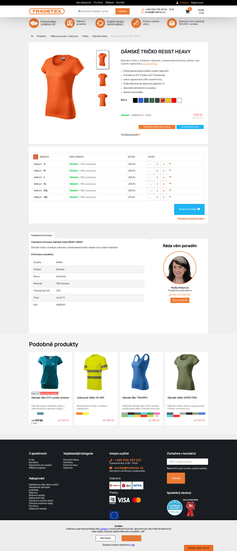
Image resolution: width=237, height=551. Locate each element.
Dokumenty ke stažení (40, 465)
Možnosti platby (37, 495)
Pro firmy (98, 2)
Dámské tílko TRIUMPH (134, 397)
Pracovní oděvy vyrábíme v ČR (48, 22)
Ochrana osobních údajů (41, 503)
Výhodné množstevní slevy (157, 127)
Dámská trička (100, 36)
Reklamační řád (36, 498)
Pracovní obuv (70, 465)
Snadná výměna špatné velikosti (115, 22)
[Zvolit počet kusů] (157, 164)
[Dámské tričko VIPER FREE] (186, 372)
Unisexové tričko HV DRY (90, 397)
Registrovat (197, 2)
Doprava (33, 492)
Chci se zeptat (179, 300)
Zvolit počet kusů (190, 127)
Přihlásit (184, 2)
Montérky (68, 462)
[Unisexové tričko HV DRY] (95, 372)
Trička (85, 36)
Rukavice (68, 468)
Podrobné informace (41, 235)
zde (133, 545)
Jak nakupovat (83, 2)
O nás (31, 459)
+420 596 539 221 (125, 460)
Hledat (123, 11)
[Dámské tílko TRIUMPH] (141, 372)
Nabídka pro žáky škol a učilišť (43, 484)
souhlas (103, 529)
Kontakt (120, 2)
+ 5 (156, 416)
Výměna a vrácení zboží (41, 500)
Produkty (41, 36)
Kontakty (34, 462)
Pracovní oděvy (71, 459)
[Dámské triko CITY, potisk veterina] (50, 372)
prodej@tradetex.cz (126, 468)
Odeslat (176, 478)
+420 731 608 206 (179, 294)
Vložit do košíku (189, 209)
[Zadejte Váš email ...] (187, 461)
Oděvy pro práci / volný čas (64, 36)
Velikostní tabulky (38, 508)
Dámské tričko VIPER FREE (182, 397)
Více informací (149, 63)
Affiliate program (37, 468)
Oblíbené (109, 2)
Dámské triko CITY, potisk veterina (50, 397)
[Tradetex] (47, 10)
